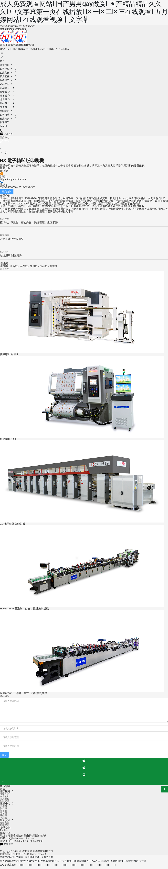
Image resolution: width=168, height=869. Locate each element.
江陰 (27, 856)
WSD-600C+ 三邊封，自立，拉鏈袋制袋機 (24, 608)
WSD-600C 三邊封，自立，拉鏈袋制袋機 (23, 693)
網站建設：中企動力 (12, 856)
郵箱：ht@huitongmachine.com (17, 840)
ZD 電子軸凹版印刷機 (12, 523)
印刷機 (4, 170)
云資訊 (42, 856)
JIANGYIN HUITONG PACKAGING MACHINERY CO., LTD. (34, 48)
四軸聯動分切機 (9, 354)
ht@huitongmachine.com (13, 28)
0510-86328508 (8, 26)
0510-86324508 (27, 26)
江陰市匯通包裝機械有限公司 (17, 45)
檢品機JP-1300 (8, 439)
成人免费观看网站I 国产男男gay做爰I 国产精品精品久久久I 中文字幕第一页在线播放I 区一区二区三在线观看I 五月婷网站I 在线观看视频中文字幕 (84, 11)
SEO (33, 856)
